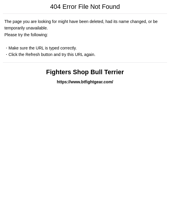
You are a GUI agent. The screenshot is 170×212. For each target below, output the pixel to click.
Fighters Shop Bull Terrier (85, 72)
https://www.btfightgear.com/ (85, 82)
